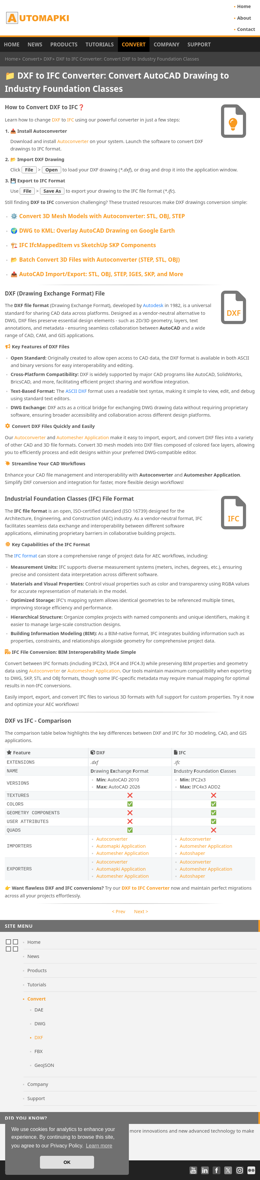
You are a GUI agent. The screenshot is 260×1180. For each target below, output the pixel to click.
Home (244, 6)
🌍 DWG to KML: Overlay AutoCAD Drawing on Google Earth (93, 230)
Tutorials (100, 44)
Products (63, 44)
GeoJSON (44, 1065)
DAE (38, 1010)
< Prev (118, 911)
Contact (246, 29)
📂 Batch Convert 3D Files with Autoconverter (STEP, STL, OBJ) (95, 259)
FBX (38, 1051)
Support (199, 44)
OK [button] (67, 1162)
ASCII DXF (76, 391)
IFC (70, 120)
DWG (39, 1023)
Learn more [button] (99, 1145)
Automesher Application (82, 437)
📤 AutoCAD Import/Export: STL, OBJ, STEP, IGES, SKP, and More (97, 274)
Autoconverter (73, 141)
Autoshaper (192, 853)
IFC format (25, 556)
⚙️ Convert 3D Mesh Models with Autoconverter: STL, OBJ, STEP (98, 216)
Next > (141, 911)
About (244, 18)
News (34, 44)
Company (166, 44)
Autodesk (153, 305)
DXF (56, 120)
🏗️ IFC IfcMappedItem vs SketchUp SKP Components (83, 245)
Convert (134, 44)
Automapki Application (121, 846)
